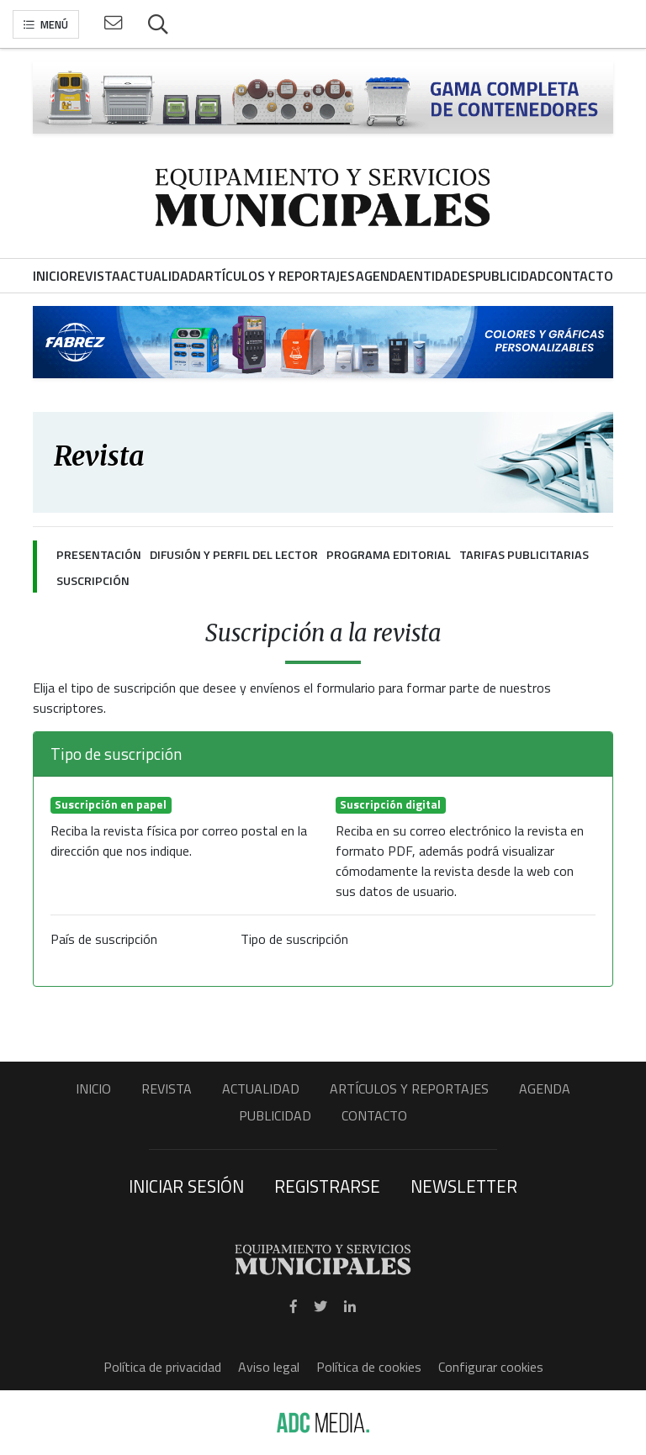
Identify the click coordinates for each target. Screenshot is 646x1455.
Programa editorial (388, 555)
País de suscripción (103, 939)
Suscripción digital (390, 805)
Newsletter (463, 1186)
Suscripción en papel (111, 805)
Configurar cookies (490, 1367)
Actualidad (260, 1088)
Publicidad (275, 1115)
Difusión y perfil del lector (234, 555)
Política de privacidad (162, 1367)
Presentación (98, 555)
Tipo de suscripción (294, 939)
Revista (166, 1088)
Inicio (93, 1088)
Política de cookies (368, 1367)
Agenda (544, 1088)
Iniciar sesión (186, 1186)
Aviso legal (268, 1367)
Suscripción (93, 581)
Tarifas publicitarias (524, 555)
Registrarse (327, 1186)
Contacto (374, 1115)
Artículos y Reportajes (409, 1088)
